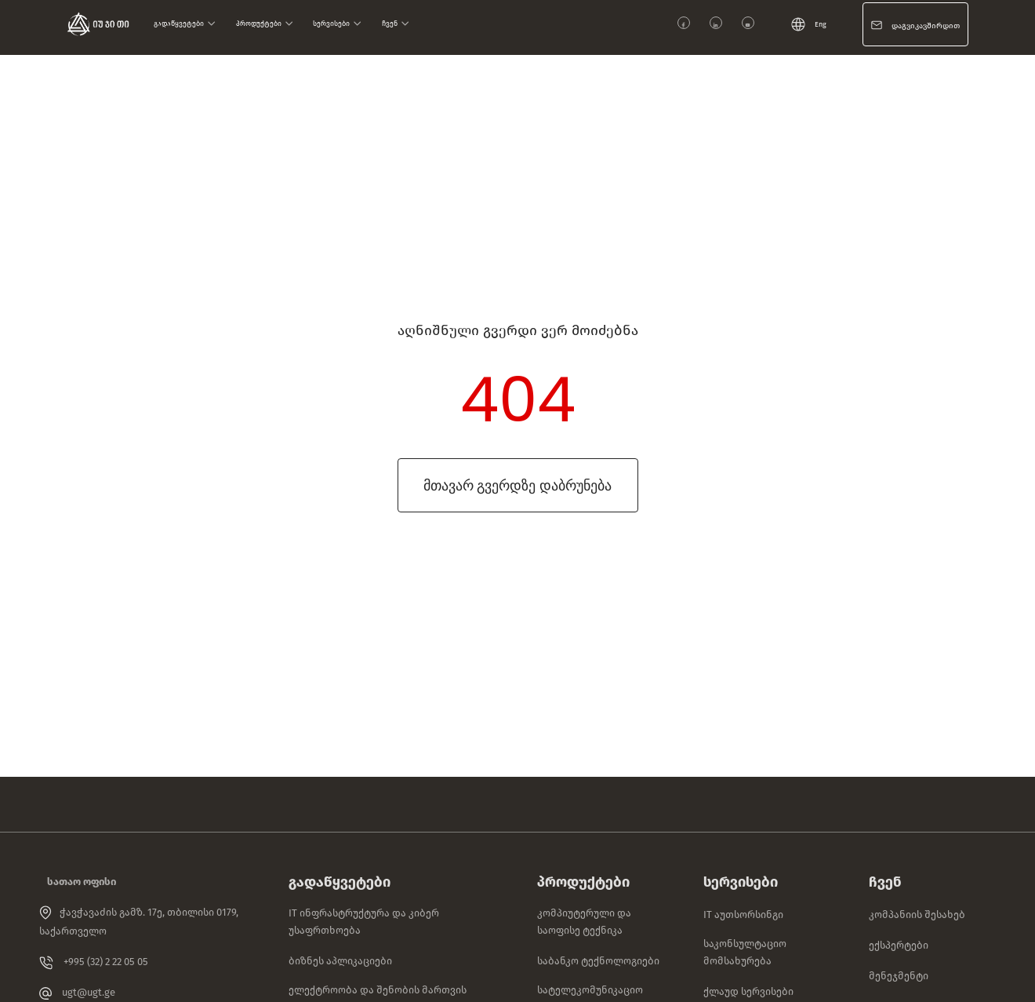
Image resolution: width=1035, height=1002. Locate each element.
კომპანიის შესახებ (917, 914)
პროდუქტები (264, 23)
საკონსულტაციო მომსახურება (744, 952)
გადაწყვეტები (185, 23)
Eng (808, 24)
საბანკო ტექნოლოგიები (598, 961)
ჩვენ (395, 23)
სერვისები (337, 23)
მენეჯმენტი (898, 976)
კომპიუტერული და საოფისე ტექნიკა (584, 921)
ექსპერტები (898, 945)
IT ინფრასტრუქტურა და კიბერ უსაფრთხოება (364, 921)
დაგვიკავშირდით (926, 26)
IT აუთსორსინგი (743, 914)
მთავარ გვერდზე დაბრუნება (517, 485)
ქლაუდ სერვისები (748, 991)
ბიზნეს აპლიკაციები (340, 961)
